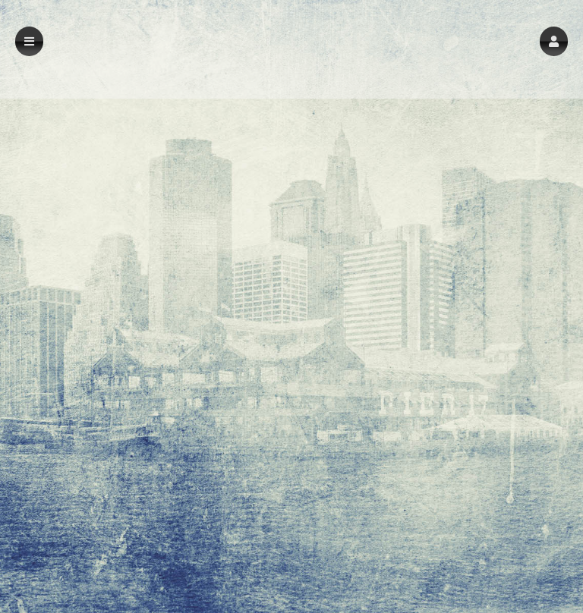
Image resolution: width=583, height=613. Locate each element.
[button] (554, 41)
